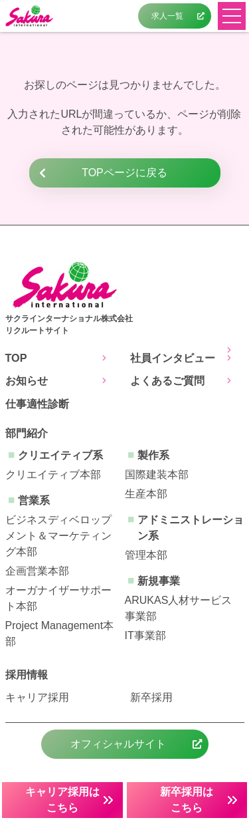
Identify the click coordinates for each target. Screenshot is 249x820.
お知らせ (26, 380)
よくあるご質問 (167, 380)
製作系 (153, 455)
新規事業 (158, 581)
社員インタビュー (172, 358)
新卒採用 (151, 697)
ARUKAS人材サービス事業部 (178, 608)
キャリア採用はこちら (62, 799)
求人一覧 (167, 16)
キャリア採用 (37, 697)
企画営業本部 (37, 571)
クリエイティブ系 (60, 455)
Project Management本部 (59, 633)
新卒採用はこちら (186, 799)
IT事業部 (145, 635)
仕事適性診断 (37, 404)
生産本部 (146, 493)
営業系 (34, 500)
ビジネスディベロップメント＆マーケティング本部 (58, 535)
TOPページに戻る (124, 172)
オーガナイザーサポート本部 (58, 598)
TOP (16, 358)
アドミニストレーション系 (190, 527)
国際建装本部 (157, 474)
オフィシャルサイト (118, 744)
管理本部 (146, 555)
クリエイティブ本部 (53, 474)
